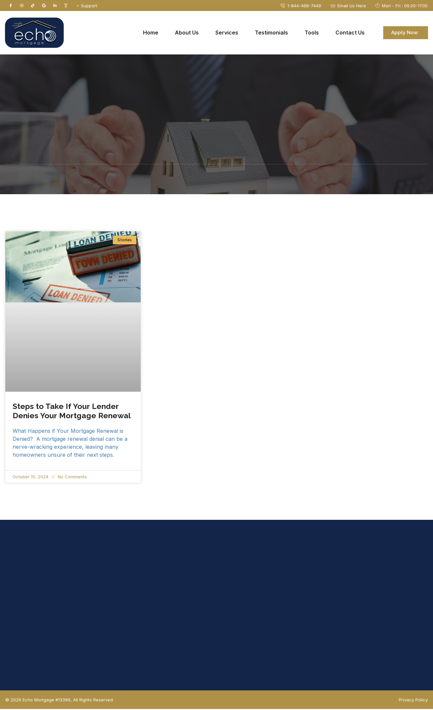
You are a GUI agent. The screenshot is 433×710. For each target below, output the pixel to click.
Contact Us (350, 33)
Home (150, 33)
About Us (187, 33)
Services (226, 33)
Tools (312, 33)
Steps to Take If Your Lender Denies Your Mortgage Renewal (73, 412)
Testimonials (271, 33)
